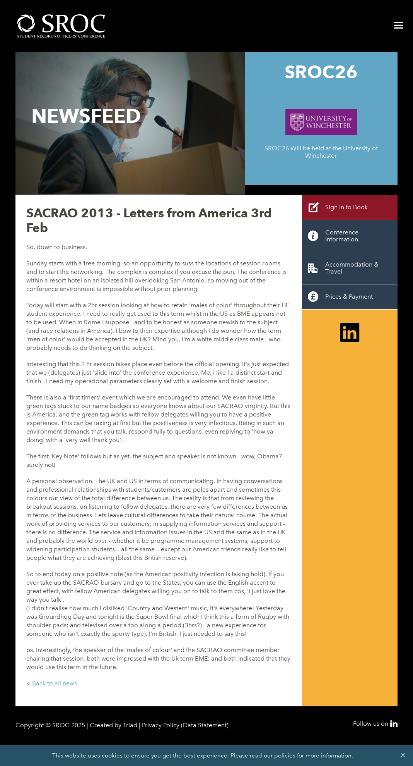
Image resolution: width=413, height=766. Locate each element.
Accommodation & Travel (351, 268)
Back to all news (54, 683)
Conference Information (341, 236)
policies (284, 755)
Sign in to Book (346, 207)
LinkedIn (394, 723)
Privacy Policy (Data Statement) (185, 725)
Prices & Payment (349, 296)
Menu (398, 25)
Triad (130, 725)
